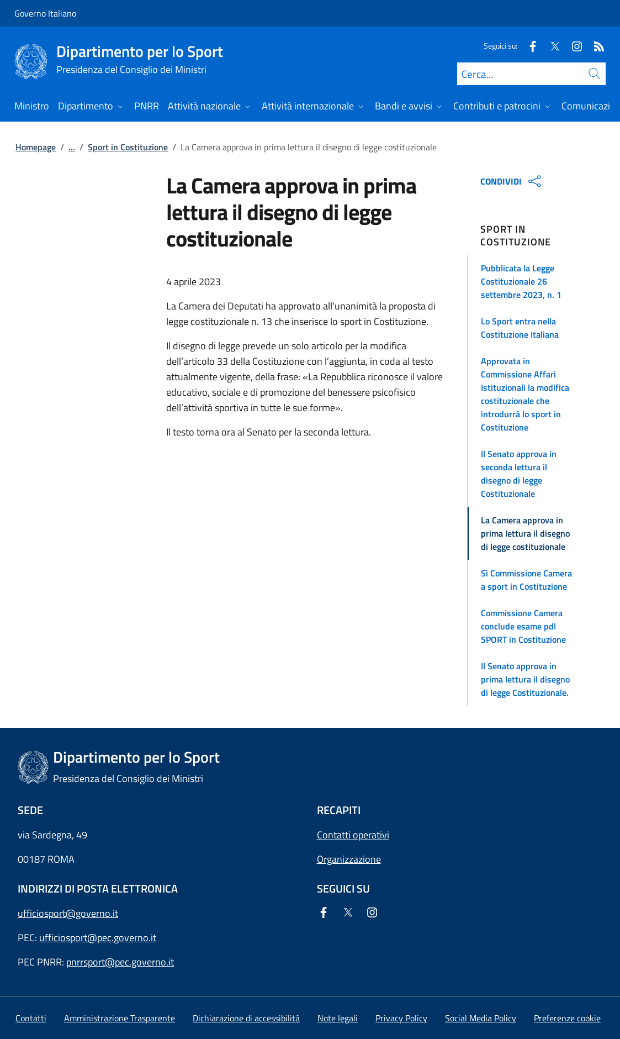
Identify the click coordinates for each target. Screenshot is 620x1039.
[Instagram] (572, 45)
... (71, 147)
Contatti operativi (353, 834)
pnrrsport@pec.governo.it (120, 961)
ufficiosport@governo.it (68, 913)
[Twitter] (550, 45)
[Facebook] (528, 45)
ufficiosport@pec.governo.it (97, 937)
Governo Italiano (45, 13)
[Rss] (595, 45)
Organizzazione (349, 859)
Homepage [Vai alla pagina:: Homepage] (35, 147)
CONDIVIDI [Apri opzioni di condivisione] (512, 181)
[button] (536, 281)
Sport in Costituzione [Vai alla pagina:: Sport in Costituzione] (128, 147)
